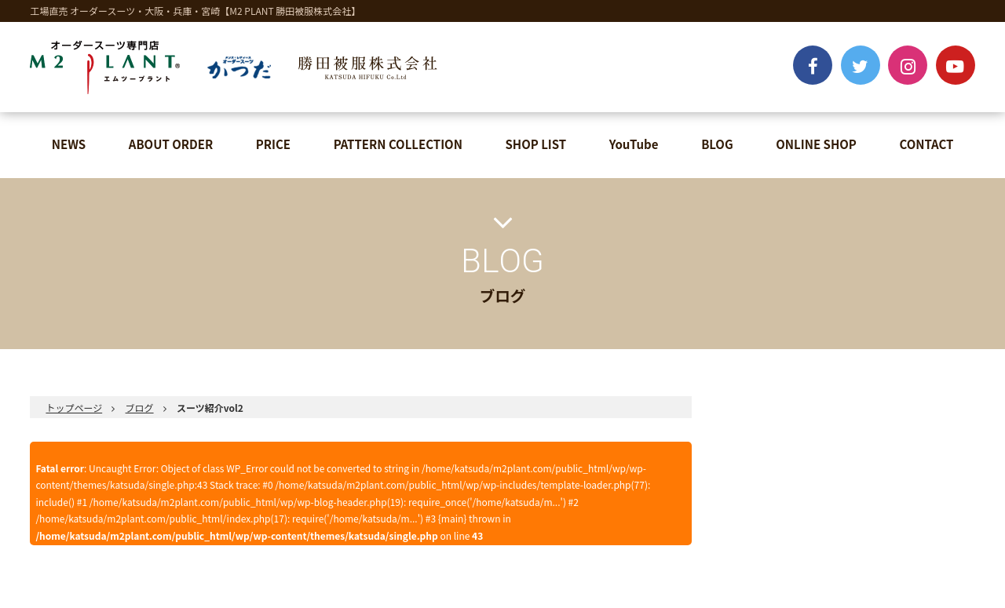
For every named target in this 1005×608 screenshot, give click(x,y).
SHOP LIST (536, 144)
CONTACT (926, 144)
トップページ (74, 407)
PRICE (273, 144)
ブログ (140, 407)
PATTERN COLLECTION (398, 144)
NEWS (69, 144)
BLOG (717, 144)
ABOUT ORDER (171, 144)
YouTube (634, 144)
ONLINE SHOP (816, 144)
